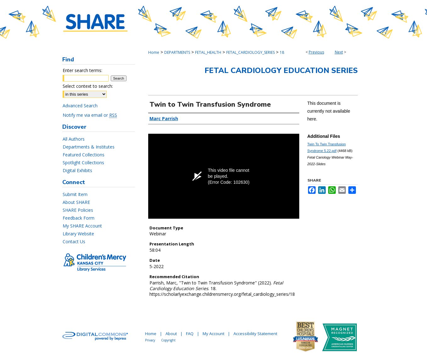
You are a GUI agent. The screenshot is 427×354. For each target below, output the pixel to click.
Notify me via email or (90, 115)
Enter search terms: (82, 70)
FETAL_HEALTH (208, 52)
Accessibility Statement (255, 333)
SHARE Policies (78, 210)
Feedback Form (78, 218)
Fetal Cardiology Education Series (281, 70)
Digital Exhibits (77, 170)
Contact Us (74, 241)
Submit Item (75, 194)
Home (153, 52)
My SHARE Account (82, 226)
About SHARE (76, 202)
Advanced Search (80, 106)
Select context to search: (88, 86)
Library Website (78, 234)
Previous (316, 52)
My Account (213, 333)
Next (339, 52)
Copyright (168, 340)
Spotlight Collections (83, 163)
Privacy (150, 340)
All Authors (74, 139)
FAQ (190, 333)
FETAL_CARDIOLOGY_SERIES (250, 52)
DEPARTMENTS (177, 52)
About (171, 333)
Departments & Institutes (89, 147)
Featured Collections (83, 155)
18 (282, 52)
